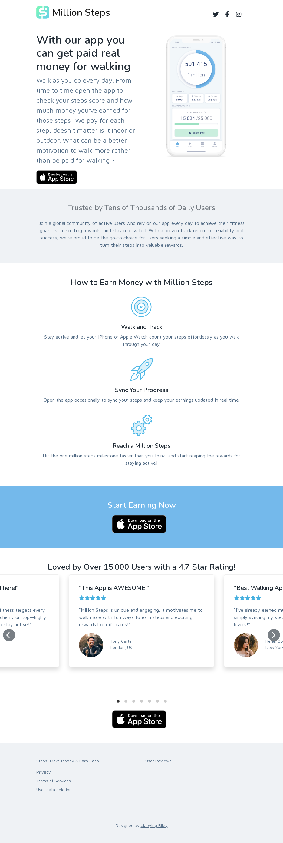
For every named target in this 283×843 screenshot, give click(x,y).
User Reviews (158, 760)
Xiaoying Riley (154, 825)
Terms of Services (53, 780)
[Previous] (9, 635)
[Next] (274, 635)
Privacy (43, 771)
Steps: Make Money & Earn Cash (67, 760)
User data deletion (54, 789)
